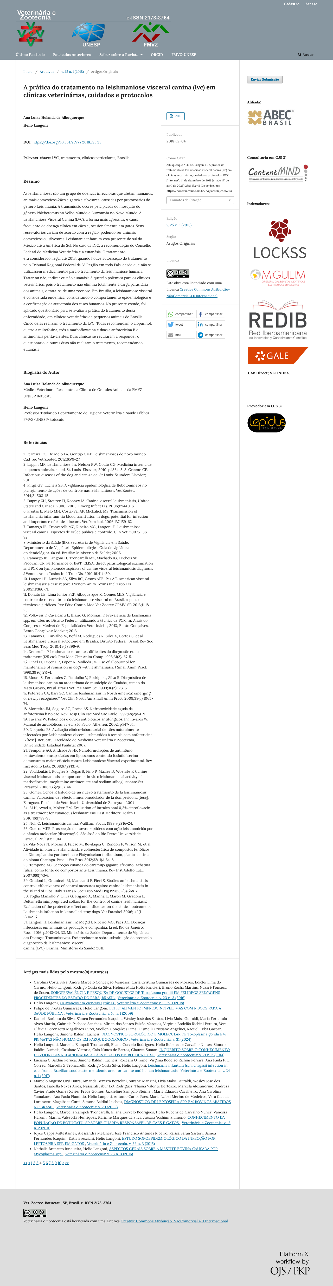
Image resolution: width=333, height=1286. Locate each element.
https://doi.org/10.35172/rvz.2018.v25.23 (67, 142)
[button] (181, 314)
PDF (177, 116)
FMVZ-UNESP (183, 54)
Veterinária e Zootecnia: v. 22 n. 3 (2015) (121, 1143)
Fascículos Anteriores (72, 54)
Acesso (311, 4)
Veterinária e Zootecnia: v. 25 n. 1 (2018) (150, 1003)
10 (59, 1162)
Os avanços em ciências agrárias (87, 1003)
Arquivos (47, 71)
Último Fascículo (30, 54)
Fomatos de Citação (186, 200)
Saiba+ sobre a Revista (119, 54)
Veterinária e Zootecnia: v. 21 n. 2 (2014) (190, 1055)
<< (25, 1162)
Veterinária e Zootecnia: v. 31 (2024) (161, 1039)
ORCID (157, 54)
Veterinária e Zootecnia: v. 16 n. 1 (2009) (99, 1013)
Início (28, 71)
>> (67, 1162)
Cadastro (291, 4)
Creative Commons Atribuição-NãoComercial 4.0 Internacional (174, 1221)
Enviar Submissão (265, 79)
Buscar (306, 54)
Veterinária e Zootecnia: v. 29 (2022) (87, 1107)
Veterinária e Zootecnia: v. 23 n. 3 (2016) (151, 997)
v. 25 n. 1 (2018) (72, 71)
